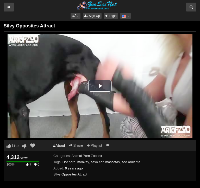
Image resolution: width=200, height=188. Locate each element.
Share (76, 145)
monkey (83, 162)
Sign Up (92, 16)
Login (111, 16)
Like (13, 146)
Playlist (94, 145)
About (59, 145)
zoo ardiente (131, 162)
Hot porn (69, 162)
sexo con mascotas (105, 162)
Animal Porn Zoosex (86, 156)
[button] (75, 16)
